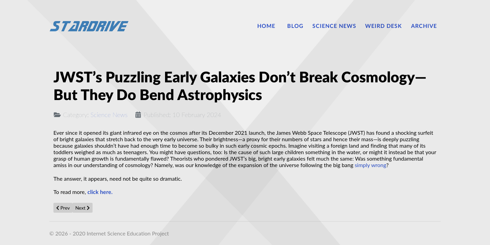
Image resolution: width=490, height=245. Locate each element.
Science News (109, 114)
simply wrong (370, 165)
